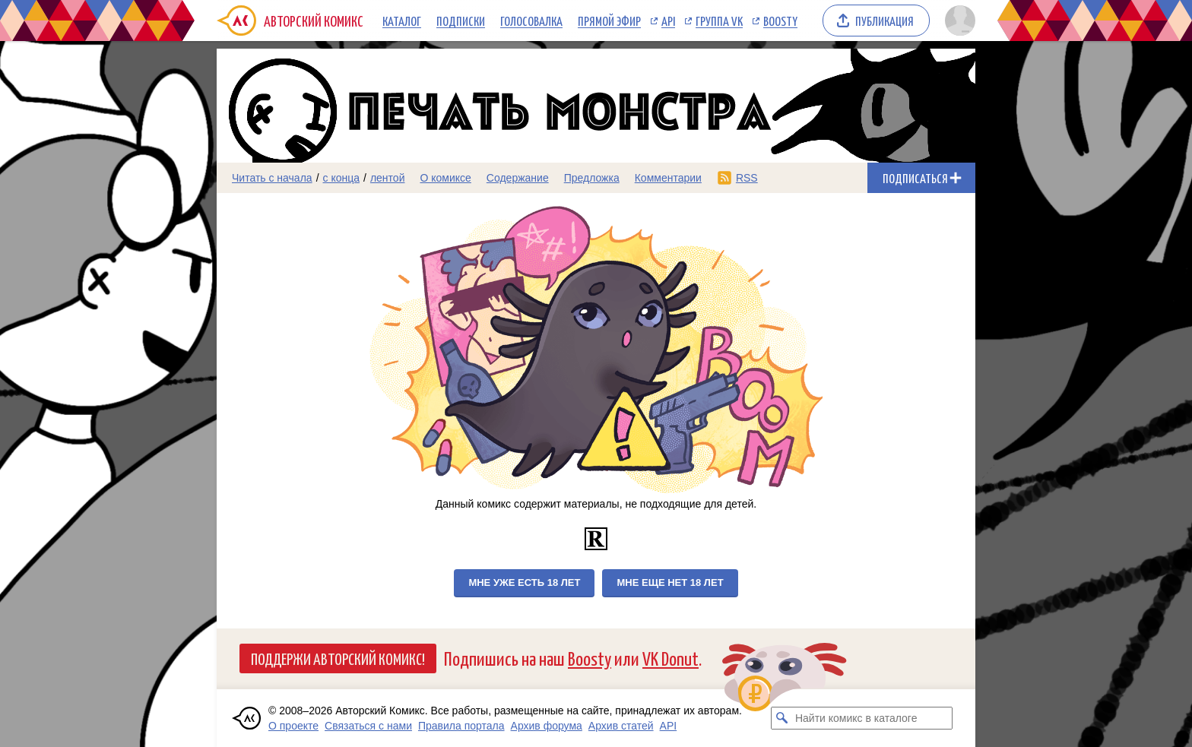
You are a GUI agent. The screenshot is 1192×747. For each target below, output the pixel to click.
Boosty (780, 20)
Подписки (460, 20)
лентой (387, 178)
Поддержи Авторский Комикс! (338, 658)
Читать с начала (272, 178)
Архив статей (621, 726)
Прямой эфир (609, 20)
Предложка (592, 178)
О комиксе (445, 178)
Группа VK (719, 20)
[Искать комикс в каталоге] (782, 718)
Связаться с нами (368, 726)
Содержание (518, 178)
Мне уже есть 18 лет (524, 582)
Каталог (401, 20)
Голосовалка (531, 20)
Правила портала (461, 726)
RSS (747, 178)
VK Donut (670, 657)
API (668, 20)
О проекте (293, 726)
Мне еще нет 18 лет (670, 582)
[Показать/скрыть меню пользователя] (957, 20)
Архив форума (546, 726)
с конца (341, 178)
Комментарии (668, 178)
